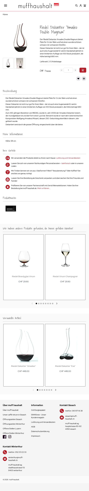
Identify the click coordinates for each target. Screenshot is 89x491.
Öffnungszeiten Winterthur (14, 424)
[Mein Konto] (80, 5)
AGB (33, 426)
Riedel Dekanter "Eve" (65, 366)
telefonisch (66, 163)
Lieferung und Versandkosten (68, 158)
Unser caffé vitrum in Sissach (14, 414)
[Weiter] (57, 303)
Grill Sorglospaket (38, 410)
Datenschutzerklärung (40, 431)
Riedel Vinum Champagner (65, 276)
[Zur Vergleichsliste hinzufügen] (84, 78)
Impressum (35, 436)
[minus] (61, 70)
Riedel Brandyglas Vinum (23, 276)
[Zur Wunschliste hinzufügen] (78, 78)
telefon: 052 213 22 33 (17, 452)
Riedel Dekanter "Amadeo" (23, 366)
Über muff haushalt (10, 410)
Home (5, 14)
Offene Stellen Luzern (12, 428)
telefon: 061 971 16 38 (74, 411)
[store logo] (38, 5)
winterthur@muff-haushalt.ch (15, 458)
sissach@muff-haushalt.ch (71, 417)
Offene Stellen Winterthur (13, 433)
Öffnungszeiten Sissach (12, 419)
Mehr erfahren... (44, 188)
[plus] (75, 70)
